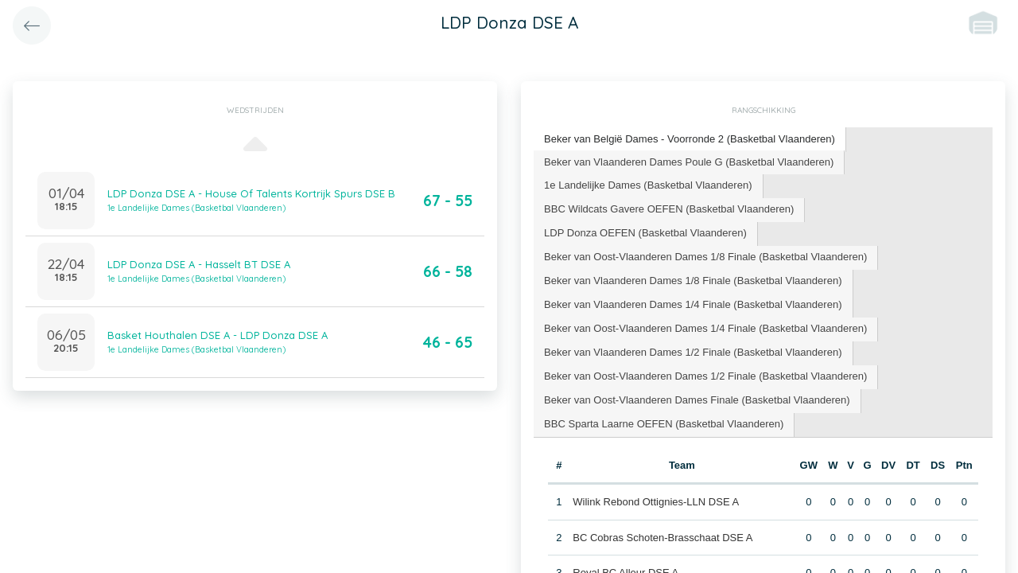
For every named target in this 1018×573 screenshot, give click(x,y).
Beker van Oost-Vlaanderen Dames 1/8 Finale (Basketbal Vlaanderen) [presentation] (705, 257)
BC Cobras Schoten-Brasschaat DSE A (662, 537)
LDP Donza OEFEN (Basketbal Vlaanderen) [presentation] (645, 233)
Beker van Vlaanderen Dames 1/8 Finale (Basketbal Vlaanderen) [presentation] (692, 280)
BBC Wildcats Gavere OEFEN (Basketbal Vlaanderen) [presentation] (669, 209)
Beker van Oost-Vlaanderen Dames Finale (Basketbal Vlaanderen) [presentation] (696, 399)
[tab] (689, 139)
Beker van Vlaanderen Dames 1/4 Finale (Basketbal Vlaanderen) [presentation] (692, 304)
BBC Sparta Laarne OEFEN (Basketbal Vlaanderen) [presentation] (663, 423)
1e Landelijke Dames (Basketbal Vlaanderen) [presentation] (648, 185)
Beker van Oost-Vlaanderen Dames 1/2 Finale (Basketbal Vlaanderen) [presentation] (705, 375)
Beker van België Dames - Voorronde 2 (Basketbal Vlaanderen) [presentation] (689, 139)
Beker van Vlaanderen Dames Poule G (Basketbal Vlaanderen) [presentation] (688, 161)
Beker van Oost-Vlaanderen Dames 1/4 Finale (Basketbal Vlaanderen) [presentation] (705, 328)
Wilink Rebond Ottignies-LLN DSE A (656, 501)
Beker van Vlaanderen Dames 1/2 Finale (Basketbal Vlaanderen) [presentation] (692, 352)
